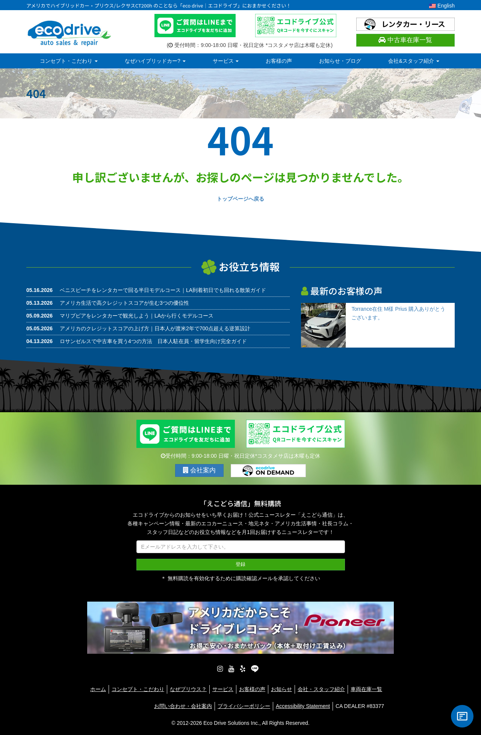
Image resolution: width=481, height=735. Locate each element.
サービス (226, 61)
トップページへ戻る (240, 199)
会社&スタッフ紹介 (413, 61)
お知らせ (281, 689)
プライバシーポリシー (244, 706)
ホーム (98, 689)
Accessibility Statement (303, 706)
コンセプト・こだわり (69, 61)
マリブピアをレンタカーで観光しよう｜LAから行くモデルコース (136, 316)
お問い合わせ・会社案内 (183, 706)
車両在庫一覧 (366, 689)
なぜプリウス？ (188, 689)
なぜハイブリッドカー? (155, 61)
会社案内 (199, 470)
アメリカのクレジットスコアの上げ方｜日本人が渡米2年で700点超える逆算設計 (155, 328)
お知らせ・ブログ (340, 61)
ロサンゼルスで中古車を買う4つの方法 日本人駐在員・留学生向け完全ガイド (153, 341)
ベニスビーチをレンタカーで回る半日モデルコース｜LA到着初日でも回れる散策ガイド (163, 290)
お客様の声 (279, 61)
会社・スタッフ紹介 (321, 689)
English (442, 6)
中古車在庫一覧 (405, 40)
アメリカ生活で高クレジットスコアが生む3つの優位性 (124, 303)
